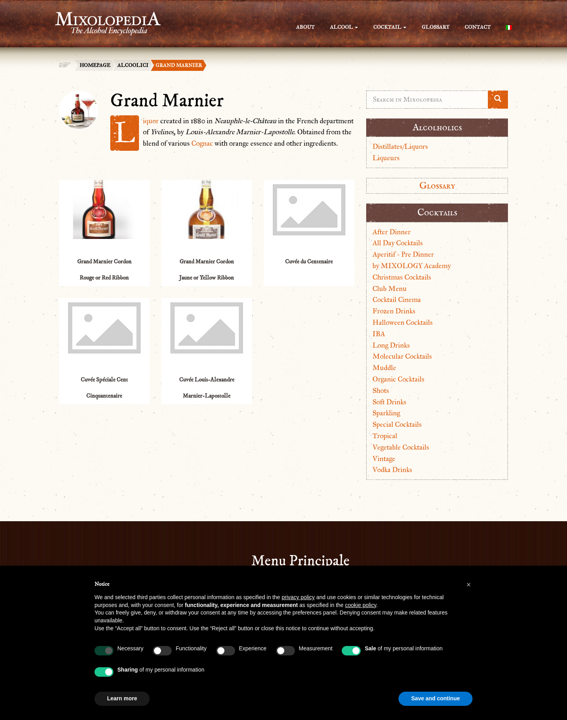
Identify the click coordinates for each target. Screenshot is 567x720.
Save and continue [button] (435, 698)
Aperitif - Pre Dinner (403, 254)
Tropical (384, 435)
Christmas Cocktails (401, 277)
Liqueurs (386, 158)
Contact (478, 27)
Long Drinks (391, 345)
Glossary (435, 27)
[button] (468, 584)
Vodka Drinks (392, 469)
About (305, 27)
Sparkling (386, 413)
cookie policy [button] (360, 605)
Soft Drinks (389, 402)
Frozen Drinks (393, 311)
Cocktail (389, 27)
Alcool (344, 27)
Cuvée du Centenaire (309, 261)
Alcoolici (132, 65)
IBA (378, 333)
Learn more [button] (122, 698)
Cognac (202, 143)
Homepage (95, 65)
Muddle (384, 367)
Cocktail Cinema (396, 299)
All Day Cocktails (397, 243)
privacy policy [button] (298, 597)
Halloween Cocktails (402, 322)
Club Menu (389, 288)
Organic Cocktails (398, 379)
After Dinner (391, 232)
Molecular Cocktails (402, 356)
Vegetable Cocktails (400, 447)
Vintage (383, 458)
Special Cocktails (397, 424)
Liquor (151, 121)
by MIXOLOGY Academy (411, 265)
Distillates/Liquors (400, 146)
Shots (380, 390)
